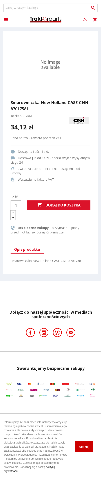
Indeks (15, 116)
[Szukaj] (50, 8)
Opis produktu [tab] (27, 249)
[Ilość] (16, 205)
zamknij (84, 446)
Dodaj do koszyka (59, 205)
